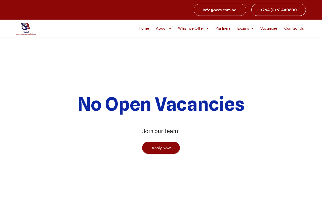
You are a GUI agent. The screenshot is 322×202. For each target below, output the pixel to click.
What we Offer (191, 28)
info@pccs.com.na (220, 9)
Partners (223, 28)
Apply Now (161, 147)
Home (144, 28)
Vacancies (269, 28)
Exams (243, 28)
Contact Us (294, 28)
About (161, 28)
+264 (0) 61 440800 (278, 9)
